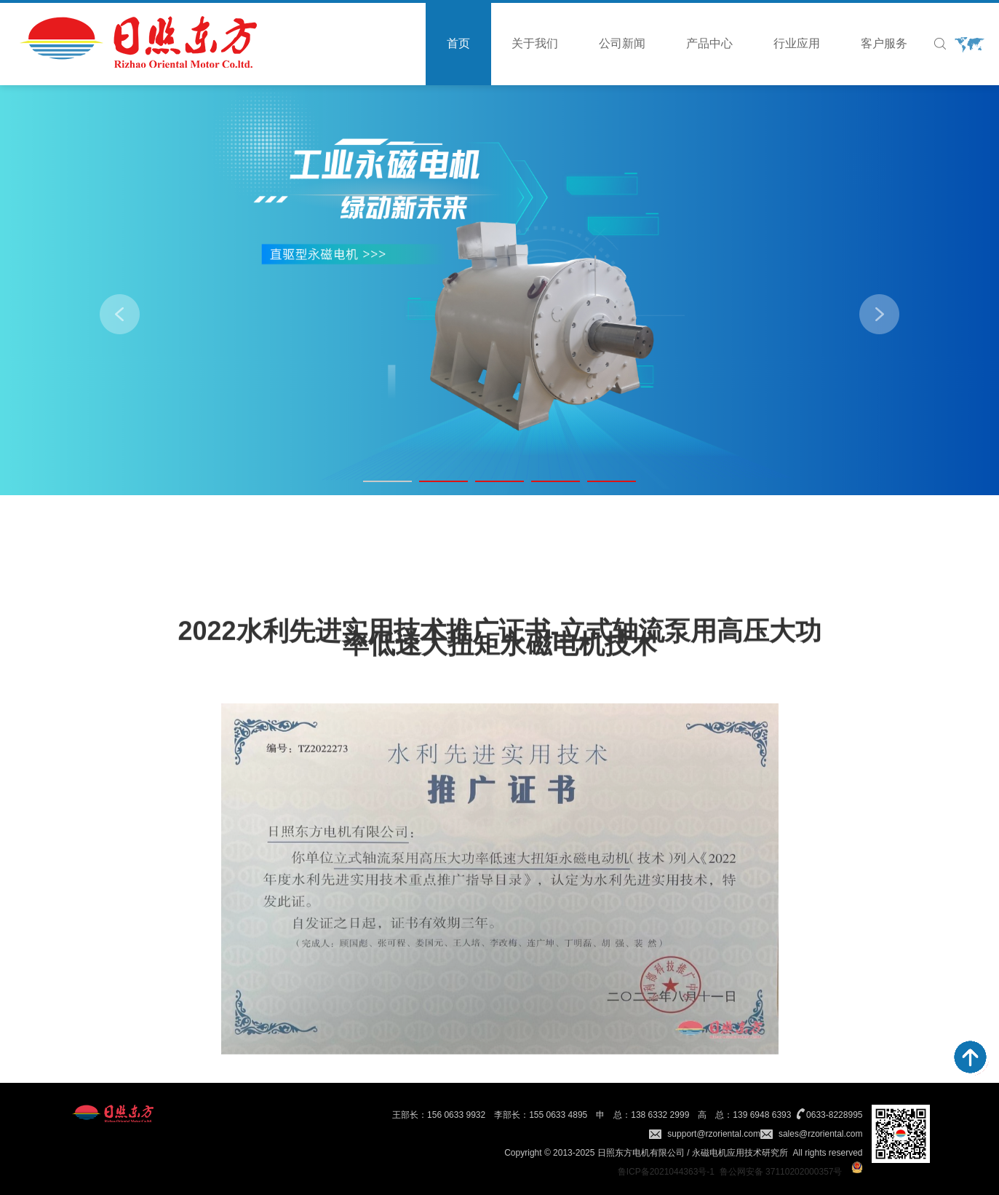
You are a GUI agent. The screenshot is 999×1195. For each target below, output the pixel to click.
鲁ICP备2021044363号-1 (666, 1172)
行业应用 (796, 43)
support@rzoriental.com (713, 1134)
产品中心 (709, 43)
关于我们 (535, 43)
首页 (458, 43)
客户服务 (884, 43)
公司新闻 (622, 43)
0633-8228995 (834, 1115)
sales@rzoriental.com (821, 1134)
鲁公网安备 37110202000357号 (781, 1172)
